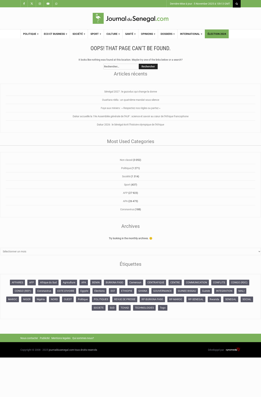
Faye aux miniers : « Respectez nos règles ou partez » (130, 108)
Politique (31, 33)
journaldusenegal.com (61, 349)
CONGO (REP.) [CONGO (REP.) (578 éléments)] (23, 290)
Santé (130, 33)
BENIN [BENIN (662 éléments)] (96, 282)
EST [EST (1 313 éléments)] (113, 290)
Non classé (126, 159)
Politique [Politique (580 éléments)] (83, 299)
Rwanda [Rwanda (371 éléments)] (214, 299)
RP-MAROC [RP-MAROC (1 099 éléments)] (175, 299)
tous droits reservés (86, 349)
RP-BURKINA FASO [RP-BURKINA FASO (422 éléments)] (152, 299)
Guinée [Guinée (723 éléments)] (206, 290)
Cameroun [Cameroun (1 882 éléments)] (135, 282)
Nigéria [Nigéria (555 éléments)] (41, 299)
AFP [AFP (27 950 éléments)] (31, 282)
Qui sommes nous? (83, 338)
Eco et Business (55, 33)
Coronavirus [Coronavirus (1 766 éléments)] (44, 290)
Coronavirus (127, 209)
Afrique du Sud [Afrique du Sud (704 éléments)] (48, 282)
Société (78, 33)
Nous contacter (29, 338)
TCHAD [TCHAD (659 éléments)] (125, 307)
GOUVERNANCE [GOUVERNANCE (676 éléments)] (162, 290)
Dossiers (168, 33)
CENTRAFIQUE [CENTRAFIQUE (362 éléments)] (155, 282)
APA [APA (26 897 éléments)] (83, 282)
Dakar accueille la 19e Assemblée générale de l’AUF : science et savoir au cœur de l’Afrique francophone (130, 116)
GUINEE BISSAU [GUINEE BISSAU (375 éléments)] (187, 290)
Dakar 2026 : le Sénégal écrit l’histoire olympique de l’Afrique (130, 124)
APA (125, 201)
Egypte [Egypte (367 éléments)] (84, 290)
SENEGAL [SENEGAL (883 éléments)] (230, 299)
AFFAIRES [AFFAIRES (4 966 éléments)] (17, 282)
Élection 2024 (217, 33)
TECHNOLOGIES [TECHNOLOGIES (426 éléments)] (144, 307)
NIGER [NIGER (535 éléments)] (27, 299)
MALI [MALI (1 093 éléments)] (241, 290)
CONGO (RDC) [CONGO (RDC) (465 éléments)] (239, 282)
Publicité (45, 338)
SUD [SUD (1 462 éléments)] (112, 307)
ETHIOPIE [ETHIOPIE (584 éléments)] (126, 290)
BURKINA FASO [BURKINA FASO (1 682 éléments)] (114, 282)
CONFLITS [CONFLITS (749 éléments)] (219, 282)
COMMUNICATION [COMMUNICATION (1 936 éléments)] (196, 282)
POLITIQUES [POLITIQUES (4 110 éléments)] (101, 299)
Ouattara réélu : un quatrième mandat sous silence (130, 99)
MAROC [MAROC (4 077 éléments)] (12, 299)
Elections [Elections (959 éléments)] (99, 290)
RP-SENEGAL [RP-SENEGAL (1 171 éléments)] (196, 299)
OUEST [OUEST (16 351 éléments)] (68, 299)
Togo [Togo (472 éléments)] (163, 307)
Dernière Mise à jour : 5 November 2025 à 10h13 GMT (199, 3)
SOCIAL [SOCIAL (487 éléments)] (246, 299)
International (191, 33)
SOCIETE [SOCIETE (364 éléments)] (99, 307)
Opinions (148, 33)
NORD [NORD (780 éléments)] (54, 299)
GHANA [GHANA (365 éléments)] (142, 290)
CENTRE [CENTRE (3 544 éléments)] (175, 282)
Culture (113, 33)
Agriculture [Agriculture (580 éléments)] (69, 282)
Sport (95, 33)
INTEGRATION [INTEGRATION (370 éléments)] (224, 290)
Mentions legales (60, 338)
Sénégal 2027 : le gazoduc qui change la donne (130, 91)
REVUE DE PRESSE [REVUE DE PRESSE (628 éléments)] (124, 299)
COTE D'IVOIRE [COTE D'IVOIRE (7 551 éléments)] (65, 290)
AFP (125, 192)
